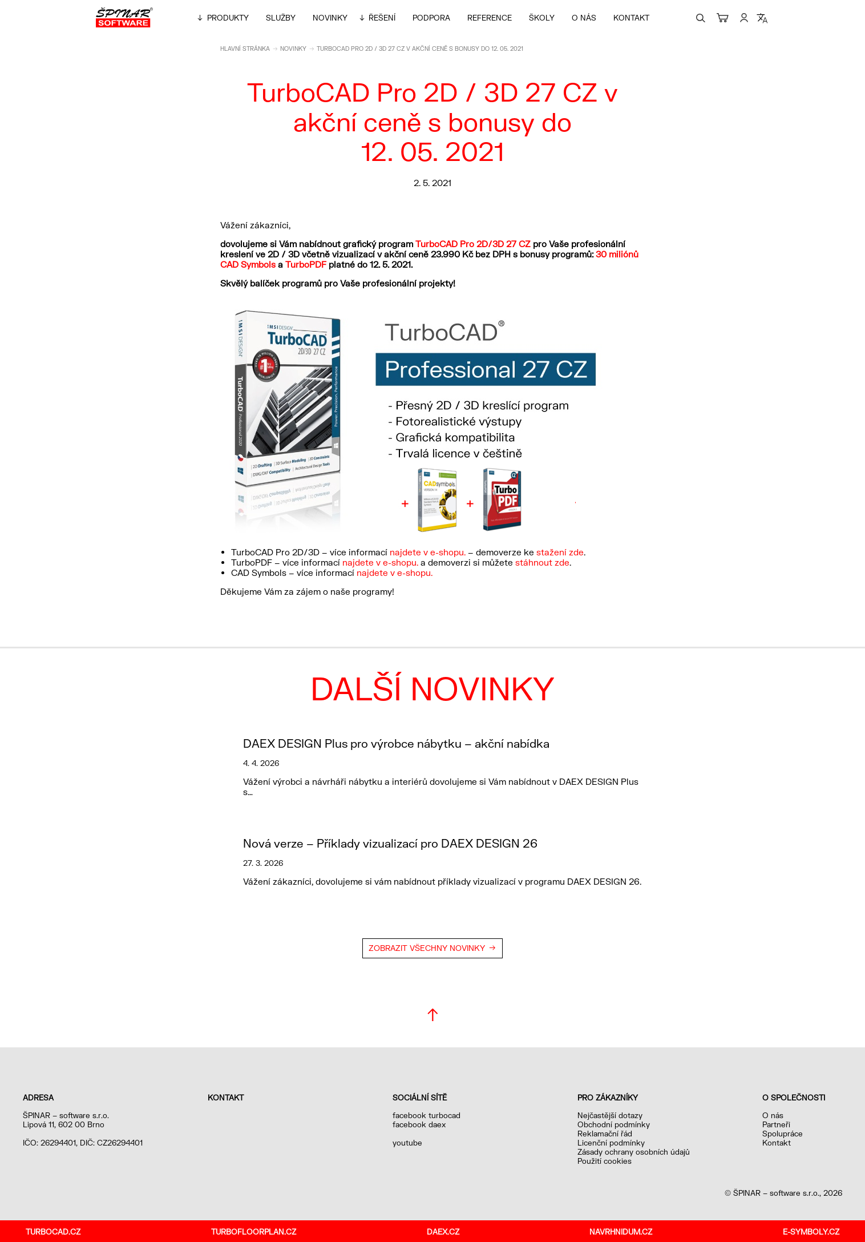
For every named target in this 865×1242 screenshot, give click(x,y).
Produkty (228, 17)
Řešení (382, 17)
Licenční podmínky (611, 1142)
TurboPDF (305, 264)
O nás (584, 17)
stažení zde (560, 552)
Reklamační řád (604, 1133)
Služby (281, 17)
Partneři (776, 1124)
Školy (542, 17)
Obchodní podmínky (613, 1124)
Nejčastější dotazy (609, 1115)
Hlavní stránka (245, 48)
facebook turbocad (426, 1115)
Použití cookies (604, 1161)
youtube (407, 1142)
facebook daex (419, 1124)
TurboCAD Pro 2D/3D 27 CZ (473, 244)
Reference (489, 17)
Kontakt (631, 17)
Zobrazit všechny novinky (427, 948)
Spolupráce (782, 1133)
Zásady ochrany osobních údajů (633, 1151)
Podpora (431, 17)
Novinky (330, 17)
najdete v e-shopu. (428, 552)
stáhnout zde (542, 562)
